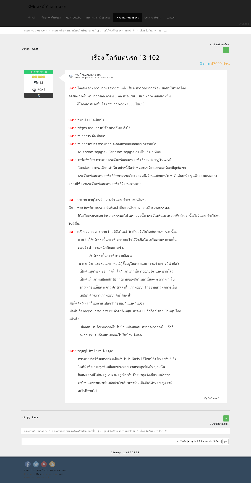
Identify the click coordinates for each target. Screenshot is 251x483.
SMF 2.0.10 (29, 470)
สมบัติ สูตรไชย (40, 71)
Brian (60, 474)
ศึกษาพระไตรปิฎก (51, 17)
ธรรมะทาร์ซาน (152, 17)
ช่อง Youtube (73, 17)
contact (171, 17)
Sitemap (116, 452)
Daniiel (39, 474)
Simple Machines (58, 470)
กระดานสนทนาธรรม (127, 17)
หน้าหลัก (31, 17)
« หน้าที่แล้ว (216, 44)
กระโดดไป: (182, 441)
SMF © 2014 (43, 470)
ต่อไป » (225, 44)
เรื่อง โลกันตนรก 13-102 (87, 74)
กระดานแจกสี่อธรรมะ (98, 17)
